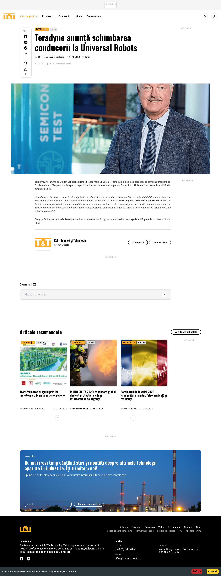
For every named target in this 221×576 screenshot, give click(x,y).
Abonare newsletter (89, 504)
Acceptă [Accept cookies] (212, 571)
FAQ (180, 531)
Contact (188, 527)
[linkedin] (25, 42)
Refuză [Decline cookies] (197, 571)
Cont (198, 527)
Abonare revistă (193, 531)
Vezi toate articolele (186, 332)
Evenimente (174, 527)
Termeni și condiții (145, 531)
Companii (150, 527)
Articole (124, 527)
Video (161, 527)
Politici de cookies (166, 531)
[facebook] (25, 36)
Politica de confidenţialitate (119, 531)
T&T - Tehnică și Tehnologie (70, 240)
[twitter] (25, 48)
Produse (136, 527)
